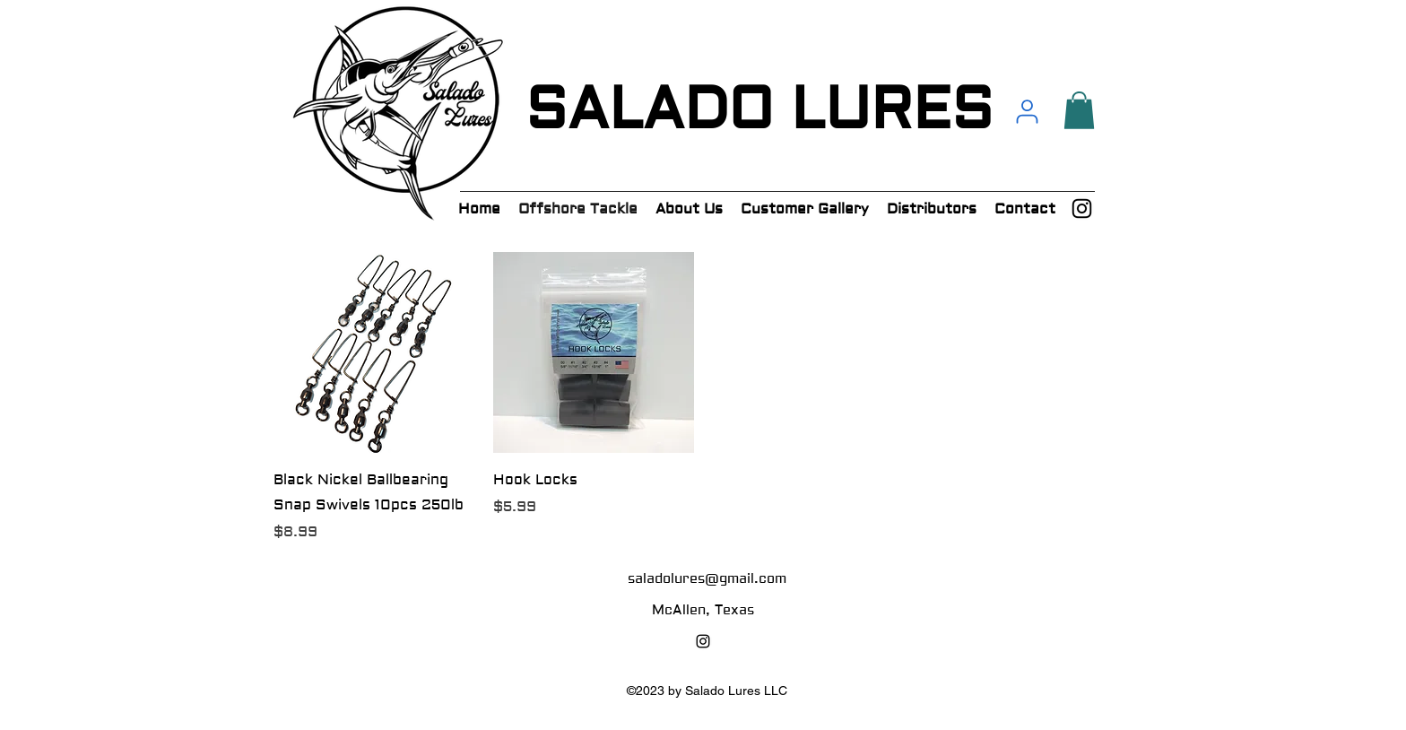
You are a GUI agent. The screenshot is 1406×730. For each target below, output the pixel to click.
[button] (1079, 110)
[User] (1027, 111)
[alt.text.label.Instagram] (1082, 209)
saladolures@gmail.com (707, 578)
